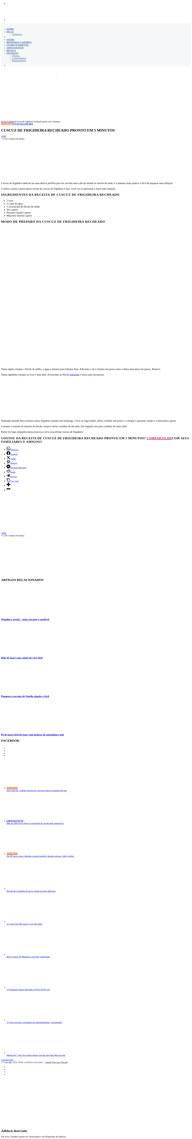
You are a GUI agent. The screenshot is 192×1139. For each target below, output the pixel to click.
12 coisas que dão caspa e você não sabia (24, 924)
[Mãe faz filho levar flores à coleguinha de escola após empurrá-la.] (41, 821)
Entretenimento (18, 45)
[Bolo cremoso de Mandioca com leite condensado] (33, 954)
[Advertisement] (96, 99)
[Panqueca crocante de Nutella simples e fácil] (21, 691)
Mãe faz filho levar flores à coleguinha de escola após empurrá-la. (35, 823)
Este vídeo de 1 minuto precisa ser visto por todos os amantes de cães (37, 790)
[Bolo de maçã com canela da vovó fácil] (27, 652)
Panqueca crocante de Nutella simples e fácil (25, 696)
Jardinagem (17, 34)
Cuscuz (18, 124)
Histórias (16, 56)
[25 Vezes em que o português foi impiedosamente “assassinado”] (33, 1020)
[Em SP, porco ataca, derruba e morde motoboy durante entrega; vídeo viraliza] (39, 854)
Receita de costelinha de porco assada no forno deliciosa (31, 891)
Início (3, 121)
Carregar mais (7, 1060)
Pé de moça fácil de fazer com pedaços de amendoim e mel (32, 734)
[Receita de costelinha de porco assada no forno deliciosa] (33, 889)
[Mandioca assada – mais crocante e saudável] (27, 614)
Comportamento (19, 58)
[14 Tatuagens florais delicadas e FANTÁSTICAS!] (33, 987)
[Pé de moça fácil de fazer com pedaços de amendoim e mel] (27, 729)
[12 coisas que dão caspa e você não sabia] (33, 921)
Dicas (10, 32)
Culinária (13, 37)
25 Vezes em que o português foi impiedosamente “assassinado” (34, 1022)
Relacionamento (19, 61)
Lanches (28, 124)
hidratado (74, 374)
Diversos (12, 53)
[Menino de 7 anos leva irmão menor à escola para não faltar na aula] (33, 1053)
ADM (3, 136)
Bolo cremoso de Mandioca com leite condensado (28, 957)
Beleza (11, 50)
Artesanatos (15, 48)
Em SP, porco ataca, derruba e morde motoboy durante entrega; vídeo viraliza (40, 856)
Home (10, 29)
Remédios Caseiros (19, 42)
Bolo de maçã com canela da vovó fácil (22, 657)
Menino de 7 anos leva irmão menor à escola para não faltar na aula (36, 1055)
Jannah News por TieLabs (56, 1062)
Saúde (10, 39)
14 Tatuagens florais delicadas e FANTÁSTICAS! (28, 989)
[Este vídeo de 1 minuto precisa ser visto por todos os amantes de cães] (39, 788)
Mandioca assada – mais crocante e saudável (25, 619)
